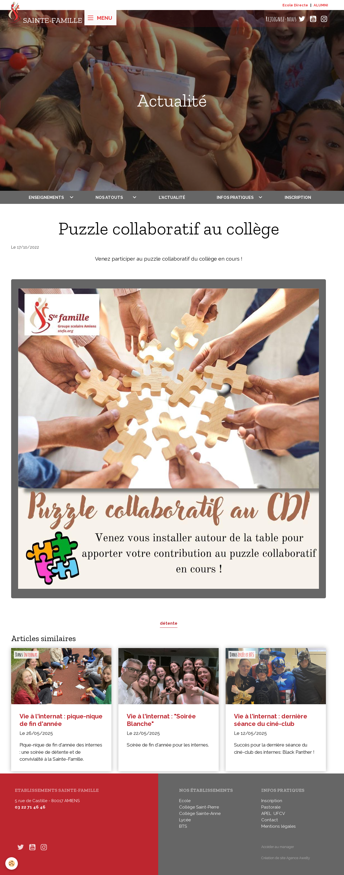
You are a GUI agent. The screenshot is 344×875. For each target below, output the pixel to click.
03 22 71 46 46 (30, 807)
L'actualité (172, 197)
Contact (269, 819)
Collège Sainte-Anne (200, 813)
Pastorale (270, 807)
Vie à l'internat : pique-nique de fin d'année (61, 720)
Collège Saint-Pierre (199, 807)
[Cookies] (12, 863)
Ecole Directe (295, 5)
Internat (30, 654)
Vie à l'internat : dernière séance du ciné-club (270, 720)
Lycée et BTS (246, 654)
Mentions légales (278, 826)
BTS (183, 826)
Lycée (185, 819)
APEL (266, 813)
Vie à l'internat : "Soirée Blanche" (161, 720)
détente (168, 623)
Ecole (185, 800)
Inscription (298, 197)
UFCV (279, 813)
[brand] (45, 19)
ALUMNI (321, 5)
